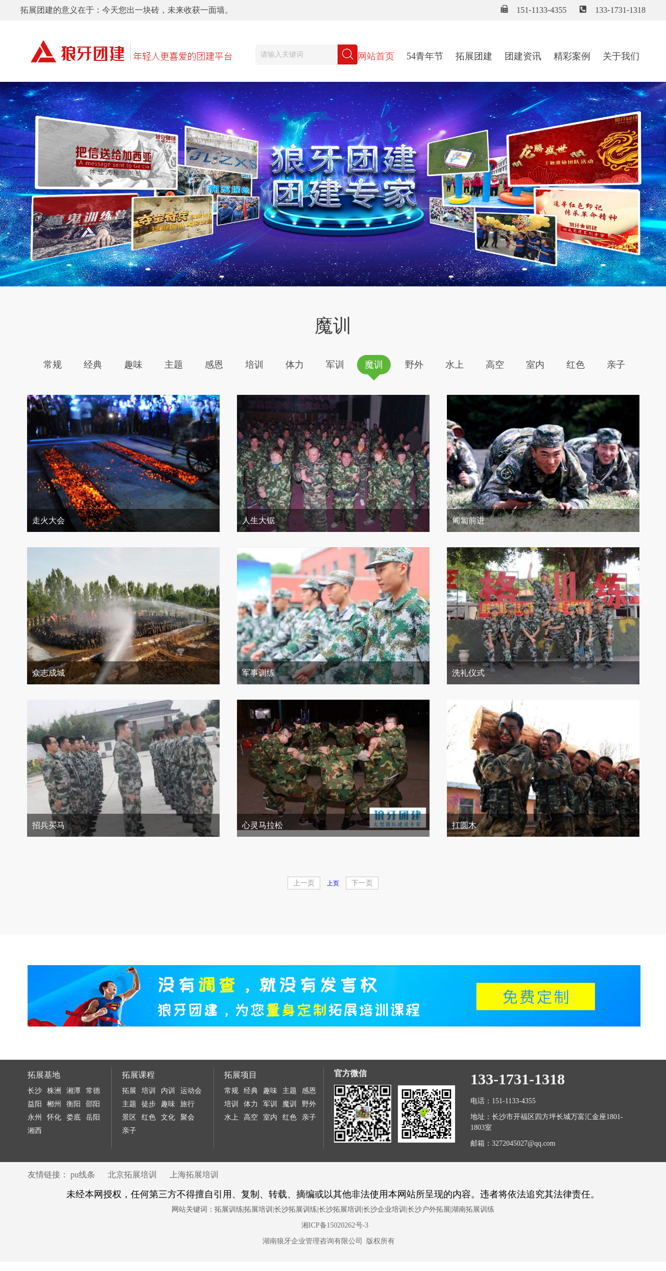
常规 (52, 365)
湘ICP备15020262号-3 (334, 1225)
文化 (168, 1117)
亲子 (616, 365)
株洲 (54, 1091)
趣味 (133, 365)
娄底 (73, 1117)
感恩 (214, 365)
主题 (173, 365)
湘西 (35, 1130)
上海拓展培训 (194, 1174)
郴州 (54, 1104)
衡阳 (73, 1104)
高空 (495, 365)
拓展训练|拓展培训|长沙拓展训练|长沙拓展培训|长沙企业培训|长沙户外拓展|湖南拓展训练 (355, 1209)
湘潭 (73, 1091)
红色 (575, 365)
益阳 (35, 1104)
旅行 (187, 1104)
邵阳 (93, 1104)
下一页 (362, 883)
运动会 (191, 1091)
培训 (254, 365)
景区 (129, 1117)
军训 (335, 365)
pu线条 (82, 1174)
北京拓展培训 (132, 1174)
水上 (454, 365)
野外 (414, 365)
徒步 (148, 1104)
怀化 (54, 1117)
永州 (35, 1117)
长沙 (35, 1091)
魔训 (374, 365)
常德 (93, 1091)
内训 (168, 1091)
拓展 (129, 1091)
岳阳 (93, 1117)
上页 (333, 883)
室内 (535, 365)
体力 (295, 365)
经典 (93, 365)
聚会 (187, 1117)
